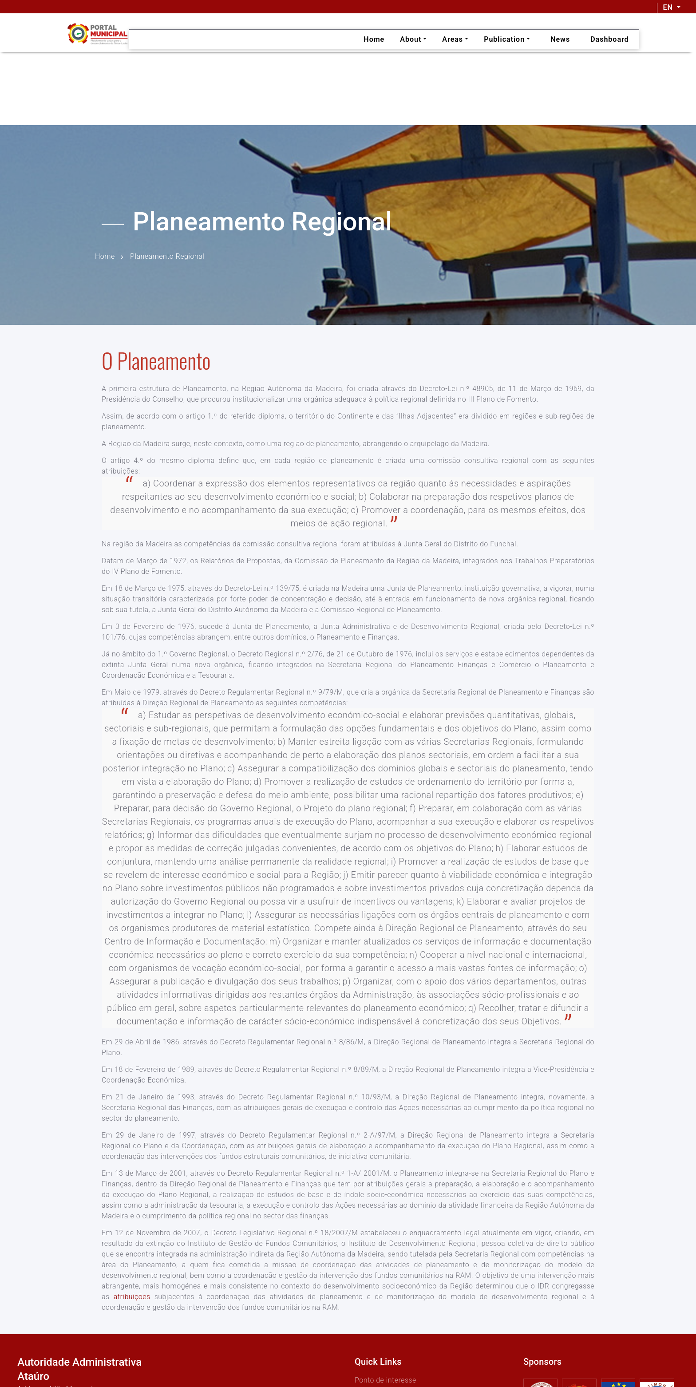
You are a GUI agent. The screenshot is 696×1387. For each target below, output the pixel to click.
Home (105, 257)
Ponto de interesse (385, 1380)
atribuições (132, 1296)
